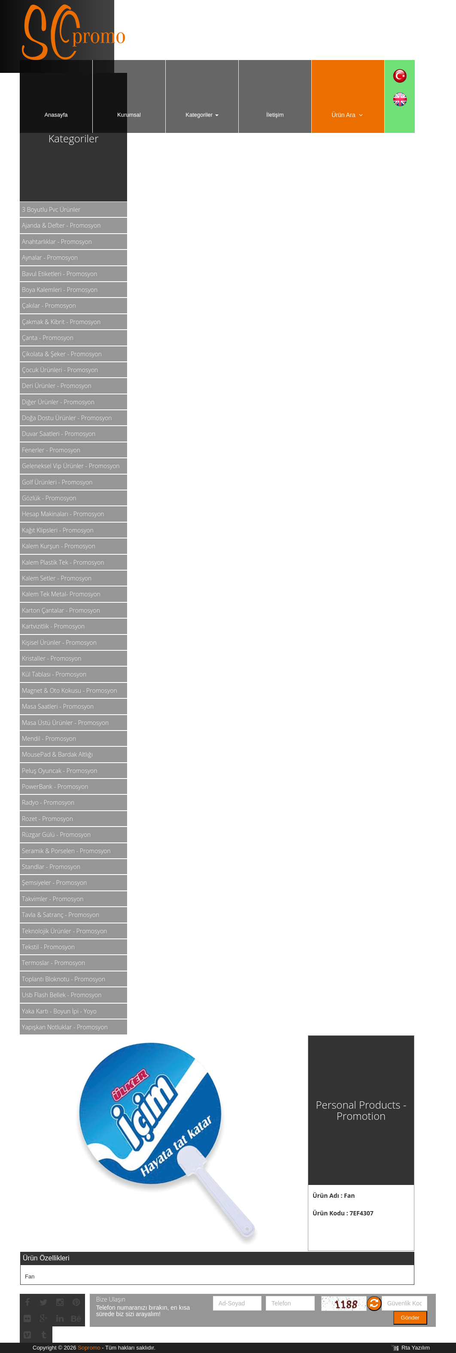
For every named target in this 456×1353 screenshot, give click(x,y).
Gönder (410, 1317)
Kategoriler (201, 114)
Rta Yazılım (415, 1347)
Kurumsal (129, 114)
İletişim (274, 114)
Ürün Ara (348, 114)
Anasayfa (55, 114)
